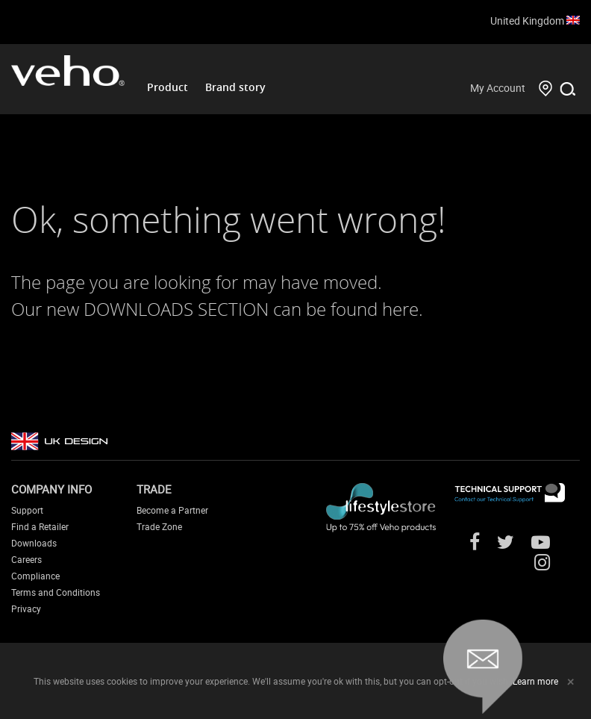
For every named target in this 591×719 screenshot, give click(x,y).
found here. (377, 309)
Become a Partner (172, 510)
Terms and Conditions (55, 592)
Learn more (535, 681)
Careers (26, 559)
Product (167, 87)
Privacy (26, 608)
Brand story (235, 87)
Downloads (34, 543)
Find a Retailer (40, 526)
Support (27, 510)
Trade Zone (159, 526)
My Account (497, 88)
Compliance (35, 576)
